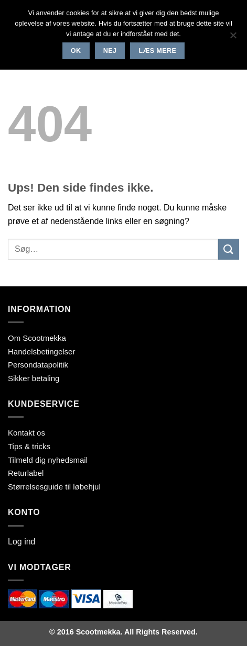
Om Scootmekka (37, 337)
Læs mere (158, 50)
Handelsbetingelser (41, 351)
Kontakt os (26, 432)
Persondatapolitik (38, 364)
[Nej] (233, 38)
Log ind (22, 541)
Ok (76, 50)
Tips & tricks (29, 446)
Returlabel (26, 473)
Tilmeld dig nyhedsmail (48, 459)
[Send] (228, 249)
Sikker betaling (33, 378)
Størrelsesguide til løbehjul (54, 486)
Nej (110, 50)
